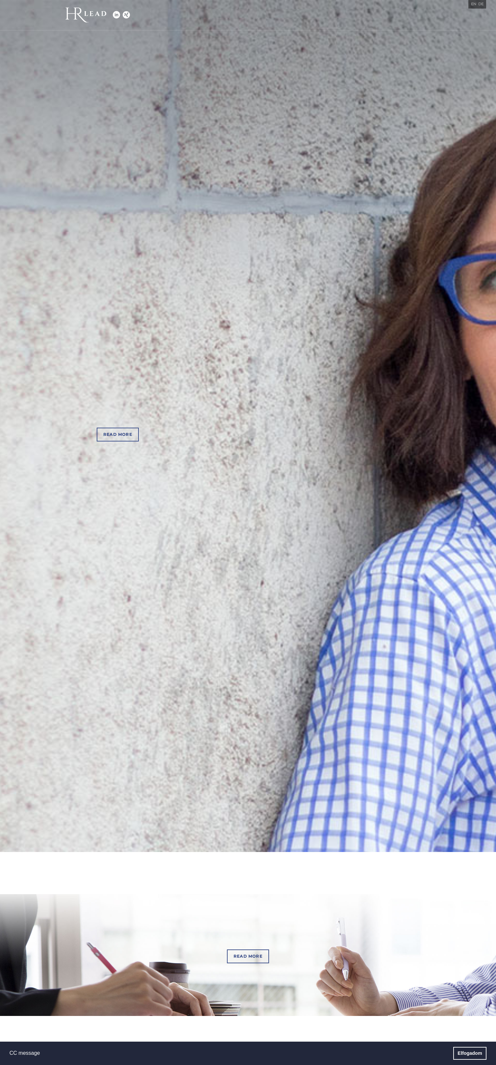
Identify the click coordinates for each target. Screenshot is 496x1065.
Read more (117, 434)
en (473, 4)
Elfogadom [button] (470, 1053)
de (481, 4)
